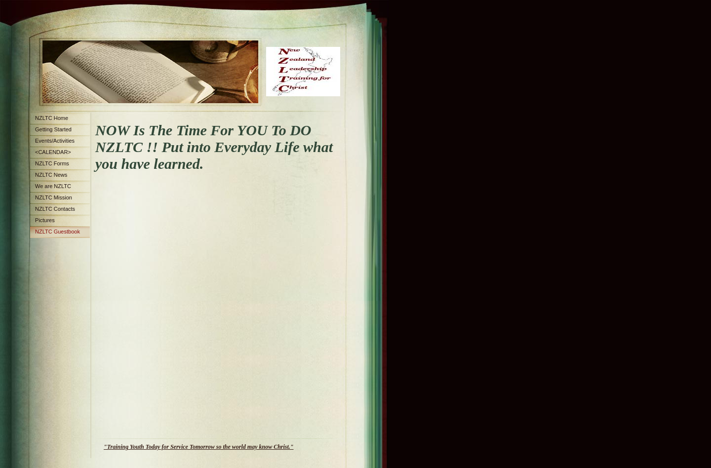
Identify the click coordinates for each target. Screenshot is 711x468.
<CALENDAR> (53, 152)
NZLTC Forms (52, 163)
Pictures (45, 220)
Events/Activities (55, 141)
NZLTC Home (51, 118)
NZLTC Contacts (55, 209)
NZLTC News (51, 175)
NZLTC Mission (53, 197)
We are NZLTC (53, 186)
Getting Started (53, 129)
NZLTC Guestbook (57, 231)
